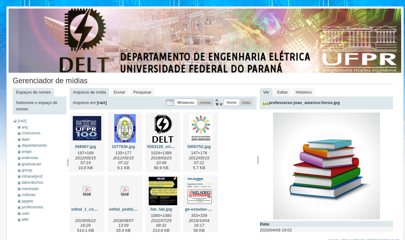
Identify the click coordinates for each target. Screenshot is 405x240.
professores (32, 207)
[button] (185, 102)
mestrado (30, 188)
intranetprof (32, 176)
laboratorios (32, 182)
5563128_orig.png (164, 146)
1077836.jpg (123, 146)
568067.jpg (85, 146)
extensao (30, 157)
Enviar (119, 92)
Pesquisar (142, 92)
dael (25, 139)
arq (25, 127)
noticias (28, 194)
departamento (34, 145)
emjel (26, 151)
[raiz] (21, 120)
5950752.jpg (199, 146)
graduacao (31, 164)
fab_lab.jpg (161, 209)
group (27, 170)
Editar (282, 92)
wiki (25, 219)
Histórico (304, 92)
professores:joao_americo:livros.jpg (304, 102)
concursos (31, 133)
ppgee (27, 201)
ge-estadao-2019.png (205, 209)
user (25, 213)
